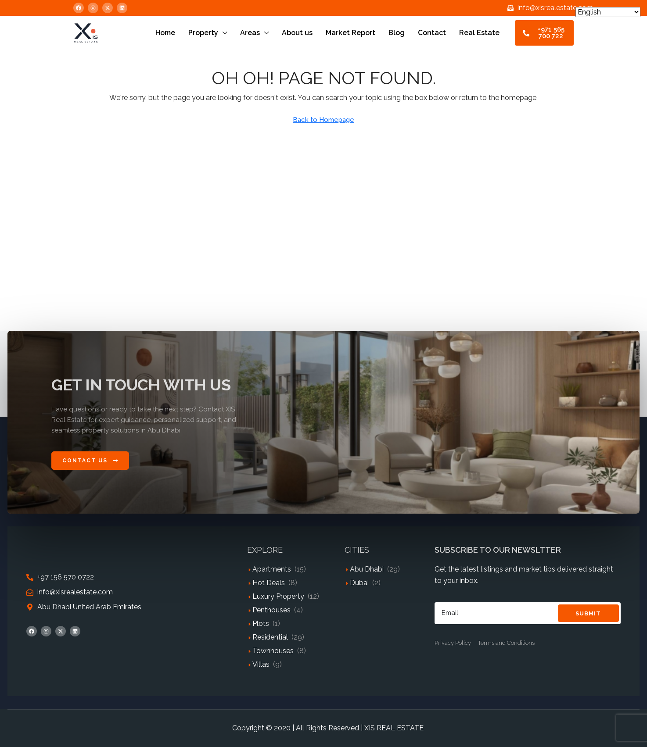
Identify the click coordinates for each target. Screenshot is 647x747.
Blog (396, 33)
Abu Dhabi (367, 569)
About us (297, 33)
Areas (250, 33)
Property (203, 33)
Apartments (271, 569)
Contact (432, 33)
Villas (261, 664)
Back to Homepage (323, 120)
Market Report (350, 33)
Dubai (359, 583)
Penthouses (271, 610)
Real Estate (479, 33)
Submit (588, 613)
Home (165, 33)
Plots (260, 623)
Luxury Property (278, 596)
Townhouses (273, 651)
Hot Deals (268, 583)
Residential (270, 637)
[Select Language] (607, 12)
